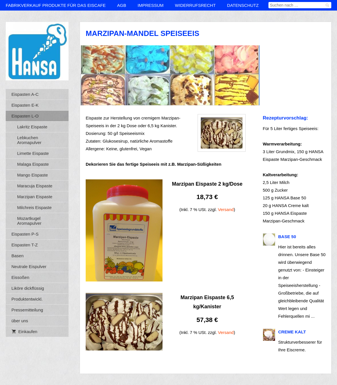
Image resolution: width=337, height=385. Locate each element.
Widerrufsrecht (195, 5)
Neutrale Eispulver (29, 266)
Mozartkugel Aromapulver (29, 221)
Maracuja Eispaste (34, 185)
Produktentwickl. (27, 299)
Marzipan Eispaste (34, 196)
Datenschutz (243, 5)
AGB (121, 5)
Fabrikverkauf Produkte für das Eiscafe (56, 5)
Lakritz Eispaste (32, 126)
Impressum (151, 5)
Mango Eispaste (32, 175)
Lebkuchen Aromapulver (29, 140)
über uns (19, 320)
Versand (226, 209)
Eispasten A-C (25, 94)
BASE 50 (287, 236)
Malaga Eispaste (33, 164)
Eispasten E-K (25, 105)
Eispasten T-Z (24, 244)
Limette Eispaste (33, 153)
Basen (17, 255)
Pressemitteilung (27, 309)
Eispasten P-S (25, 234)
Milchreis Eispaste (34, 207)
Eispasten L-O (25, 116)
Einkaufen (24, 331)
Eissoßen (20, 277)
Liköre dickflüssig (27, 288)
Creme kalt (292, 331)
